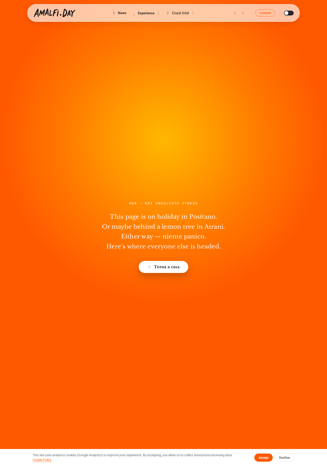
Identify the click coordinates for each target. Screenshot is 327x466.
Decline (284, 457)
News (119, 13)
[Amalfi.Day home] (54, 13)
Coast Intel (180, 13)
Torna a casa (163, 267)
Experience (146, 13)
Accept (264, 457)
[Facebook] (242, 13)
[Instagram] (234, 13)
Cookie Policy (42, 460)
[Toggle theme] (289, 13)
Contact (265, 13)
